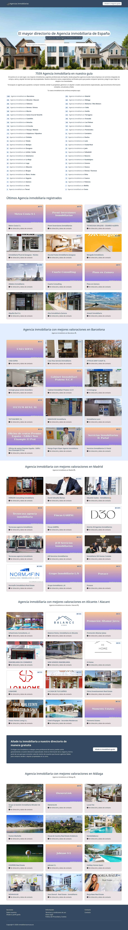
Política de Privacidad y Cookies (56, 917)
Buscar (98, 45)
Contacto (88, 912)
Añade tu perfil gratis (13, 915)
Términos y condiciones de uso (56, 912)
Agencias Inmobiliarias (17, 3)
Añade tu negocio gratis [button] (112, 4)
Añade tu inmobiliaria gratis (105, 749)
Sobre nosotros (11, 912)
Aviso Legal (49, 915)
